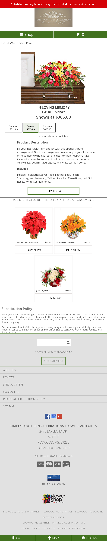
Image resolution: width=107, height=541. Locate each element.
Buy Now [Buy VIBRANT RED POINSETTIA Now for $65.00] (34, 250)
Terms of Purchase (54, 528)
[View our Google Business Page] (53, 417)
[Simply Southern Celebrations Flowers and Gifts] (53, 25)
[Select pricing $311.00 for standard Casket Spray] (13, 127)
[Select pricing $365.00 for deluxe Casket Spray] (30, 127)
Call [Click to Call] (18, 538)
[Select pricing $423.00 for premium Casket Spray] (47, 127)
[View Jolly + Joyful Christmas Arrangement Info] (53, 273)
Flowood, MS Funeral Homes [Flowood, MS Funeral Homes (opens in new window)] (21, 511)
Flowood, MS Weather (36, 522)
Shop (26, 34)
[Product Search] (54, 342)
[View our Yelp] (59, 417)
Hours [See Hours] (89, 538)
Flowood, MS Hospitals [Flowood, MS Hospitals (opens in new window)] (57, 511)
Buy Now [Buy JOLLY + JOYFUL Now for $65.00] (53, 298)
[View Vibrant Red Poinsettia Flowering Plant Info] (34, 224)
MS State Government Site (68, 522)
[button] (53, 478)
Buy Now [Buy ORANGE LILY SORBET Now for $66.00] (73, 250)
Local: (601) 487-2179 (53, 448)
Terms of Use (77, 528)
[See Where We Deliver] (53, 360)
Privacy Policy (31, 528)
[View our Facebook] (47, 417)
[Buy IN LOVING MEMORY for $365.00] (53, 191)
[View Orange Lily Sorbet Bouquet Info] (73, 224)
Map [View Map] (53, 538)
